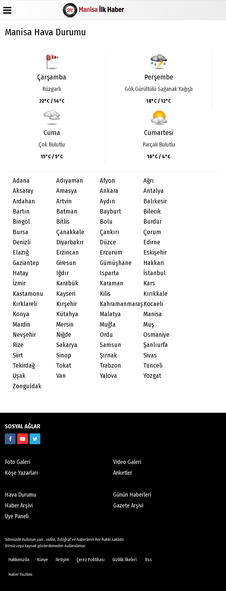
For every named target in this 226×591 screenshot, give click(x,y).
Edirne (151, 242)
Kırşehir (66, 304)
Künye (42, 559)
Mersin (65, 324)
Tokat (63, 365)
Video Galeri (127, 462)
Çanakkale (70, 232)
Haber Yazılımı (20, 574)
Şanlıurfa (155, 345)
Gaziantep (26, 263)
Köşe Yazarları (21, 472)
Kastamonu (28, 293)
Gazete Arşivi (128, 505)
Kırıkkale (155, 293)
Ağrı (148, 180)
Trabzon (110, 365)
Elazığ (21, 252)
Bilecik (152, 211)
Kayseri (65, 293)
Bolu (106, 221)
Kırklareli (25, 304)
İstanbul (154, 273)
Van (61, 375)
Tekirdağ (24, 365)
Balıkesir (155, 201)
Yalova (108, 375)
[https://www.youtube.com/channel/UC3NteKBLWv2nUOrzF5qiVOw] (22, 438)
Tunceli (152, 365)
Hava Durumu (20, 494)
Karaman (111, 283)
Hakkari (153, 263)
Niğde (63, 334)
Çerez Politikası (91, 559)
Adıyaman (69, 180)
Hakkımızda (19, 559)
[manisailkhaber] (10, 438)
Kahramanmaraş (117, 304)
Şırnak (108, 355)
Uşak (19, 375)
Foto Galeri (17, 462)
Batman (66, 211)
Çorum (152, 232)
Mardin (22, 324)
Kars (149, 283)
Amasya (66, 191)
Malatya (110, 314)
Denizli (22, 242)
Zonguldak (27, 386)
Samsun (110, 345)
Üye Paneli (17, 516)
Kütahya (67, 314)
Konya (21, 314)
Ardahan (24, 201)
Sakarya (66, 345)
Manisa (152, 314)
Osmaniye (156, 334)
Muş (148, 324)
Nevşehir (24, 334)
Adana (21, 180)
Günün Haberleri (132, 494)
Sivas (150, 355)
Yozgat (152, 375)
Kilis (105, 293)
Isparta (109, 273)
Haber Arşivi (19, 505)
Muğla (108, 324)
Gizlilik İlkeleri (124, 559)
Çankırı (109, 232)
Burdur (152, 221)
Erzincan (67, 252)
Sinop (63, 355)
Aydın (107, 201)
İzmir (19, 283)
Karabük (67, 283)
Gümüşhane (116, 263)
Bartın (21, 211)
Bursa (20, 232)
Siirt (18, 355)
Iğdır (62, 273)
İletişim (62, 559)
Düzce (108, 242)
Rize (18, 345)
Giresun (66, 263)
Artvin (64, 201)
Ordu (106, 334)
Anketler (122, 472)
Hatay (20, 273)
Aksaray (23, 191)
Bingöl (21, 221)
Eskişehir (155, 252)
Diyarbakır (70, 242)
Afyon (107, 180)
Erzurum (111, 252)
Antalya (153, 191)
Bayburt (110, 211)
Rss (148, 559)
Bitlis (63, 221)
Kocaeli (153, 304)
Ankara (109, 191)
